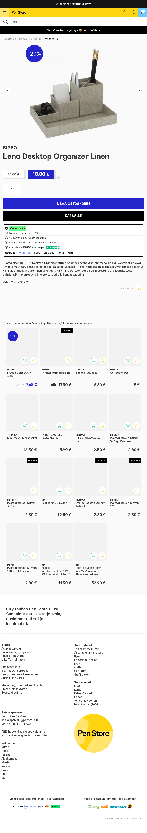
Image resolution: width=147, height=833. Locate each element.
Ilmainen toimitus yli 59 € (73, 4)
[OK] (73, 21)
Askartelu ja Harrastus (15, 38)
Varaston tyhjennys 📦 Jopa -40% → (73, 30)
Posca (78, 697)
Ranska (6, 766)
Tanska (6, 754)
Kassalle (73, 216)
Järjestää (36, 38)
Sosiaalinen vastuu (13, 678)
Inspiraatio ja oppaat (14, 670)
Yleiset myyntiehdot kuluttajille (21, 685)
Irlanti (5, 762)
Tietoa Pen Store (12, 656)
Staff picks (81, 674)
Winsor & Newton (85, 700)
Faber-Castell (83, 693)
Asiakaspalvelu (11, 648)
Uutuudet (80, 671)
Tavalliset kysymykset (15, 652)
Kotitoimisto (51, 38)
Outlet (78, 667)
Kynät (78, 656)
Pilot (77, 686)
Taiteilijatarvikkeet (86, 649)
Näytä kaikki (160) (86, 704)
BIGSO (10, 147)
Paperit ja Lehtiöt (85, 660)
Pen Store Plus (10, 667)
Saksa (5, 770)
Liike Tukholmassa (13, 659)
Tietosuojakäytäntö (14, 689)
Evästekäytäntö (11, 692)
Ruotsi (5, 747)
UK (3, 774)
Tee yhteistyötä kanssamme (20, 674)
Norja (4, 751)
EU (3, 777)
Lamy (77, 689)
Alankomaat (9, 758)
